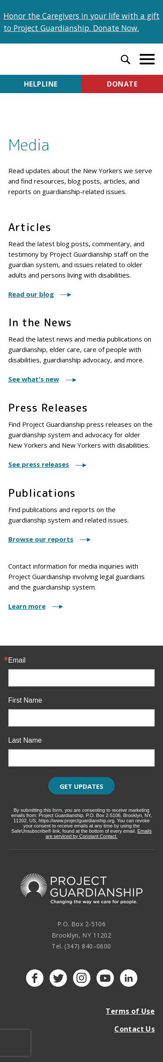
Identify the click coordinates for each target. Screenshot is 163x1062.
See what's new (33, 379)
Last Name (25, 740)
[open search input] (125, 60)
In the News (40, 322)
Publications (42, 493)
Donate (122, 84)
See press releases (38, 464)
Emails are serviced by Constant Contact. (99, 833)
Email (17, 660)
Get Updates (81, 786)
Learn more (27, 606)
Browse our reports (40, 539)
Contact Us (134, 1029)
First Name (25, 700)
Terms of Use (130, 1011)
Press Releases (48, 407)
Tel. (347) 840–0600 (81, 946)
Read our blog (31, 294)
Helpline (41, 84)
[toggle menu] (147, 59)
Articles (29, 227)
